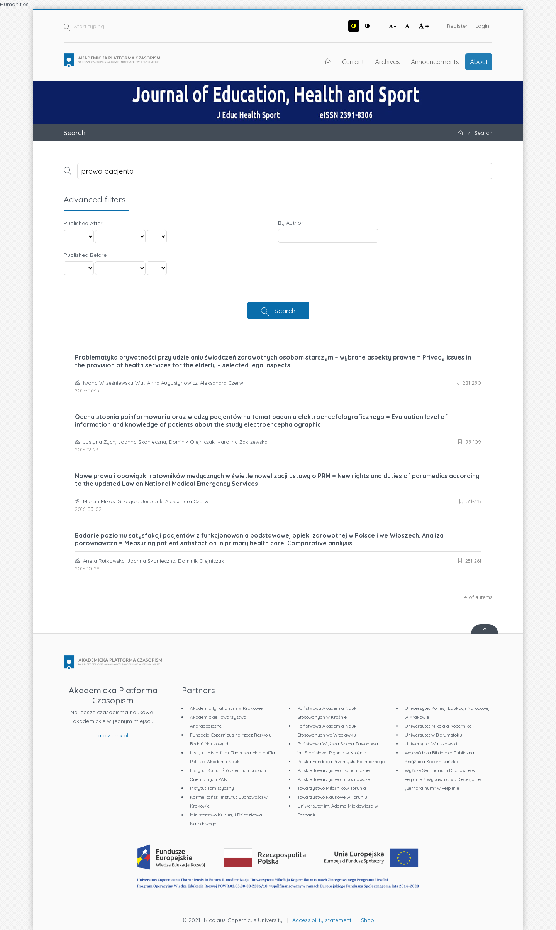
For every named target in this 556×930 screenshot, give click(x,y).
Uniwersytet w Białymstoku (433, 735)
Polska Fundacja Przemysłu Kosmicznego (341, 761)
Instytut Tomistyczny (212, 788)
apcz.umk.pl (113, 735)
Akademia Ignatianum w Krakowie (226, 708)
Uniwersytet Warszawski (431, 744)
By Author (290, 222)
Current (353, 61)
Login (482, 25)
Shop (367, 919)
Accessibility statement (321, 919)
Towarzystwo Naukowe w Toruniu (332, 797)
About (479, 61)
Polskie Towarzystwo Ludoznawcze (333, 779)
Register (457, 25)
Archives (387, 61)
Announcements (435, 61)
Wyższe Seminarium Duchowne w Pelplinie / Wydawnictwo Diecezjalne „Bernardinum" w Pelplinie (443, 779)
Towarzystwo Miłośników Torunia (331, 788)
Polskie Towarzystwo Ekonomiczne (333, 770)
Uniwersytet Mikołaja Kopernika (438, 726)
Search (285, 310)
